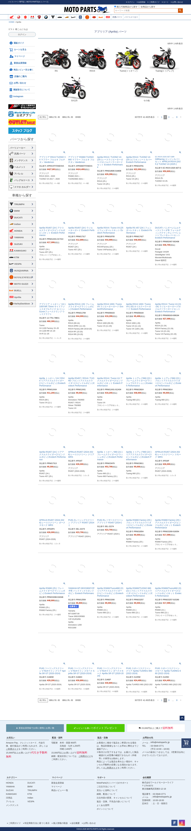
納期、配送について (106, 794)
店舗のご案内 (18, 76)
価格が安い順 (54, 117)
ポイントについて (105, 809)
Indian (17, 224)
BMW (17, 211)
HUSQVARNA (21, 270)
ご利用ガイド (12, 749)
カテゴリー (12, 777)
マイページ (17, 56)
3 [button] (168, 117)
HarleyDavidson (22, 303)
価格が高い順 (67, 117)
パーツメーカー (131, 17)
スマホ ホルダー (22, 187)
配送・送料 (57, 737)
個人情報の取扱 (60, 823)
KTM (16, 257)
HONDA (18, 231)
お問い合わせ (17, 83)
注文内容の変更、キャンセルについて (114, 798)
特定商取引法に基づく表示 (37, 823)
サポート (101, 777)
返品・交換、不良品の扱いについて (113, 801)
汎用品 (9, 798)
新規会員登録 (17, 63)
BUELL (18, 290)
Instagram (16, 96)
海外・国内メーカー (22, 148)
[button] (158, 117)
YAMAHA (19, 237)
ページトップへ (182, 718)
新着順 (78, 117)
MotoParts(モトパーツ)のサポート (112, 783)
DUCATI (18, 217)
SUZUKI (18, 244)
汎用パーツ (117, 17)
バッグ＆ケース (22, 180)
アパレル (18, 173)
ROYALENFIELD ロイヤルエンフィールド (24, 277)
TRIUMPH (19, 204)
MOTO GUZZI (21, 284)
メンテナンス (21, 160)
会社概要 (147, 777)
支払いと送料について (107, 790)
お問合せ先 (148, 737)
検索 (180, 11)
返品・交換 (102, 737)
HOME (11, 22)
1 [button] (161, 117)
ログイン (22, 34)
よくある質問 (103, 805)
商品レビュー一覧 (59, 790)
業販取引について (19, 89)
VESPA (18, 264)
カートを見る (17, 50)
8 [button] (176, 117)
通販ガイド (16, 43)
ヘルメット (19, 167)
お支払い (11, 737)
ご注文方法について (106, 786)
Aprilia (17, 297)
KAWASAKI (20, 250)
